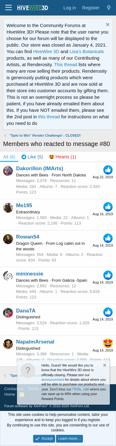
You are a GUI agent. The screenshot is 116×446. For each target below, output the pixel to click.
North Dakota (74, 175)
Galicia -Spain (74, 280)
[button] (8, 8)
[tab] (32, 157)
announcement (52, 379)
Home (9, 394)
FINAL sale (80, 389)
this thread (49, 116)
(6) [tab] (9, 156)
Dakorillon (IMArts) (39, 168)
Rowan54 (27, 237)
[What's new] (109, 7)
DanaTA (26, 311)
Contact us (14, 388)
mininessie (29, 274)
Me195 (24, 205)
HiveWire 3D (46, 51)
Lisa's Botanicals (87, 51)
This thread (65, 64)
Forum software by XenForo (47, 406)
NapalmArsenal (35, 342)
